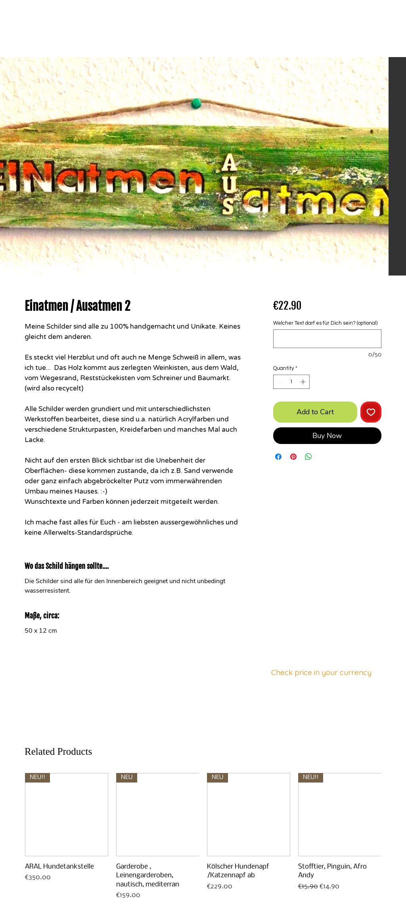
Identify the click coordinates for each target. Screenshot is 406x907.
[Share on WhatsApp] (308, 456)
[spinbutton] (291, 381)
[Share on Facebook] (278, 456)
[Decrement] (279, 381)
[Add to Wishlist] (370, 412)
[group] (203, 837)
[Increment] (303, 381)
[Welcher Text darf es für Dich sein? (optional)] (327, 338)
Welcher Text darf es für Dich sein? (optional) (325, 323)
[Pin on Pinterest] (293, 456)
